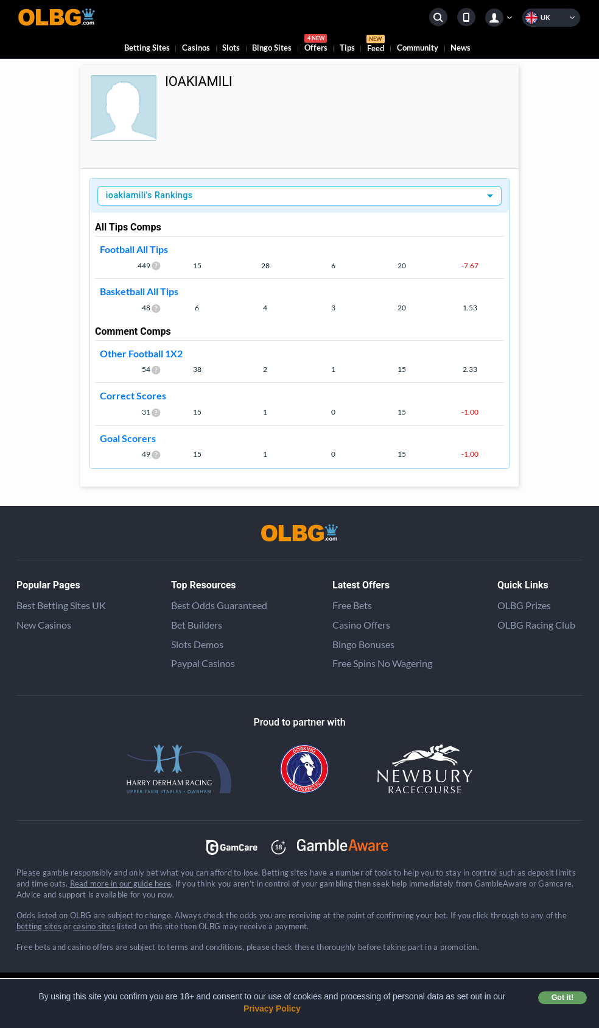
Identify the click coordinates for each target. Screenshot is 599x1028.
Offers (316, 44)
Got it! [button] (562, 997)
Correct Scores (133, 395)
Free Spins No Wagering (382, 663)
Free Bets (352, 605)
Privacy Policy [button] (272, 1008)
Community (417, 47)
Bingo (272, 47)
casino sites (94, 926)
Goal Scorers (128, 438)
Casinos (196, 47)
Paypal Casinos (203, 663)
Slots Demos (197, 644)
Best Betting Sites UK (61, 605)
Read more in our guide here (120, 883)
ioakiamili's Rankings (149, 195)
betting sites (38, 926)
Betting (147, 47)
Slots (231, 47)
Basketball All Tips (139, 291)
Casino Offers (361, 624)
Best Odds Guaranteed (219, 605)
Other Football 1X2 (141, 353)
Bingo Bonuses (363, 644)
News (460, 47)
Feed (375, 45)
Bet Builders (196, 624)
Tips (347, 47)
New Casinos (43, 624)
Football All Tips (134, 249)
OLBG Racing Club (536, 624)
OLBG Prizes (524, 605)
